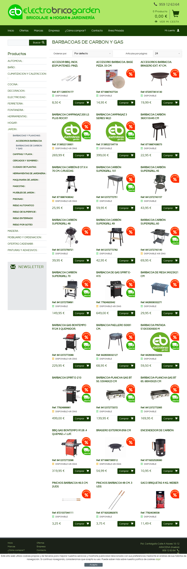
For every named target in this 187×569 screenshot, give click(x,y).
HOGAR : (13, 123)
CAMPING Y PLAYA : (23, 154)
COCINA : (13, 84)
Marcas (38, 30)
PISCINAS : (18, 199)
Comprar (82, 102)
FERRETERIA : (16, 103)
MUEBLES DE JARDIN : (24, 193)
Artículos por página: (137, 53)
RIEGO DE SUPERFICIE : (24, 212)
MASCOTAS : (19, 186)
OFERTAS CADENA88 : (21, 244)
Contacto (97, 30)
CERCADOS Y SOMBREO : (25, 161)
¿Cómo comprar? (75, 30)
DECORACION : (17, 91)
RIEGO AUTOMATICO (23, 205)
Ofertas (23, 30)
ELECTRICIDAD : (17, 97)
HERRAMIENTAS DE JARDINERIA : (29, 173)
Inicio (11, 30)
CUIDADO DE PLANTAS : (25, 167)
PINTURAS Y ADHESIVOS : (23, 250)
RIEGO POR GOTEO (23, 225)
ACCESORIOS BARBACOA (29, 141)
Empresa (54, 30)
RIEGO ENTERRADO (23, 218)
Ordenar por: (60, 53)
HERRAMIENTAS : (18, 116)
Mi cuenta (172, 30)
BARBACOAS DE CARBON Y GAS (29, 147)
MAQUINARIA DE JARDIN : (26, 180)
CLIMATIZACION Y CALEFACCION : (27, 76)
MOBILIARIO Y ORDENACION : (25, 237)
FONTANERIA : (16, 110)
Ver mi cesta (167, 21)
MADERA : (13, 231)
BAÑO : (12, 67)
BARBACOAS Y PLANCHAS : (27, 135)
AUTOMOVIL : (15, 61)
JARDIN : (13, 129)
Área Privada (116, 30)
